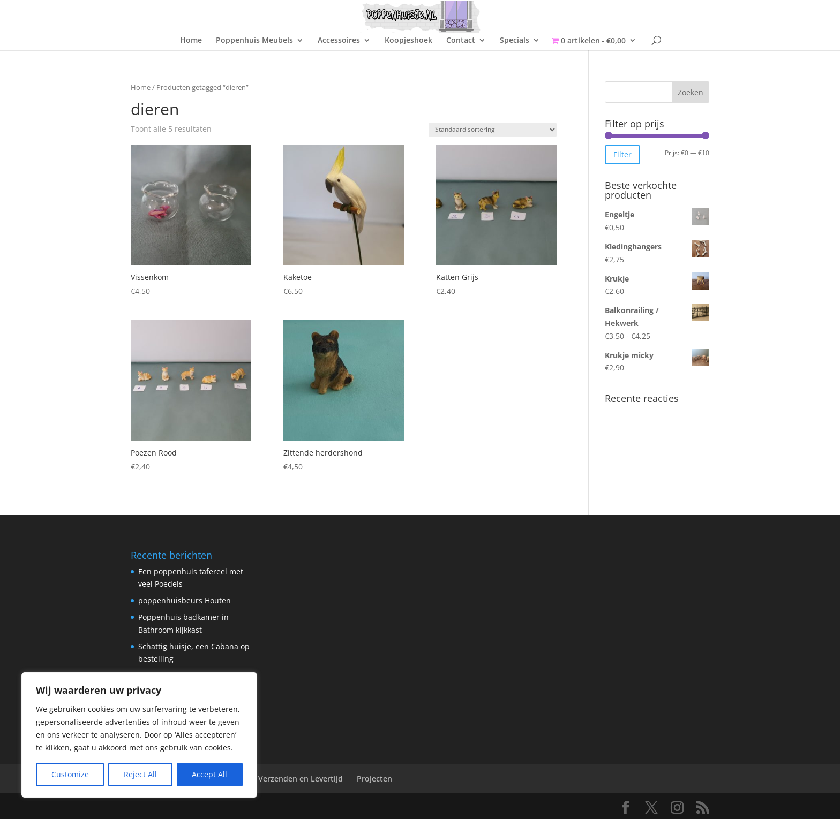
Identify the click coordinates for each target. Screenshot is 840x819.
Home (191, 40)
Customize (70, 774)
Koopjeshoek (408, 40)
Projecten (374, 779)
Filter (622, 154)
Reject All (140, 774)
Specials (514, 40)
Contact (460, 40)
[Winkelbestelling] (493, 130)
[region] (139, 735)
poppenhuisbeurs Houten (184, 600)
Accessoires (339, 40)
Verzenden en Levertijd (300, 779)
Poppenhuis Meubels (254, 40)
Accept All (209, 774)
